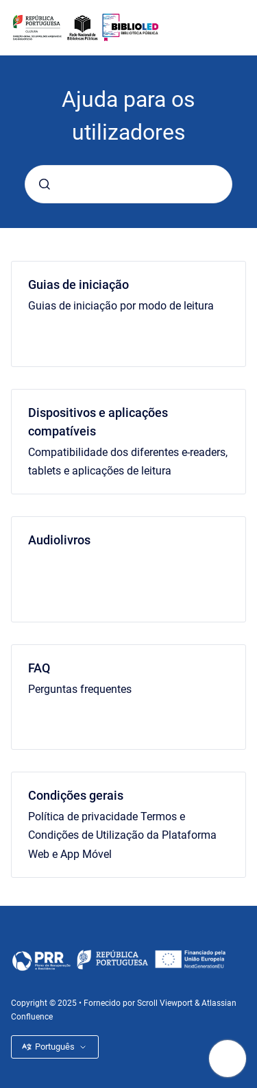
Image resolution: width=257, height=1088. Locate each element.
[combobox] (128, 184)
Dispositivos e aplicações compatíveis (98, 421)
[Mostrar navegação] (227, 1058)
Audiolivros (59, 540)
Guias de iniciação (78, 284)
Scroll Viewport (166, 1003)
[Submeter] (45, 184)
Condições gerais (75, 795)
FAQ (39, 668)
